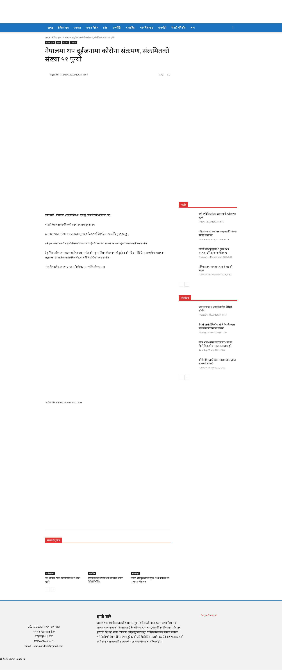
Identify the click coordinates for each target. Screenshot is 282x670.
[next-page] (53, 589)
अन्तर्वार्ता (162, 27)
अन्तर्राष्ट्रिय (130, 27)
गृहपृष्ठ (50, 27)
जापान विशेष (92, 27)
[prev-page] (47, 589)
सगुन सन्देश (54, 74)
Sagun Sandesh (209, 615)
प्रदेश (105, 27)
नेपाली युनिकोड (178, 27)
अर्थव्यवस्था (50, 573)
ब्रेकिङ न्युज (63, 27)
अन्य (192, 27)
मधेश (58, 42)
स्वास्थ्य (73, 42)
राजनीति (116, 27)
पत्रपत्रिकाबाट (146, 27)
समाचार (77, 27)
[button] (232, 28)
